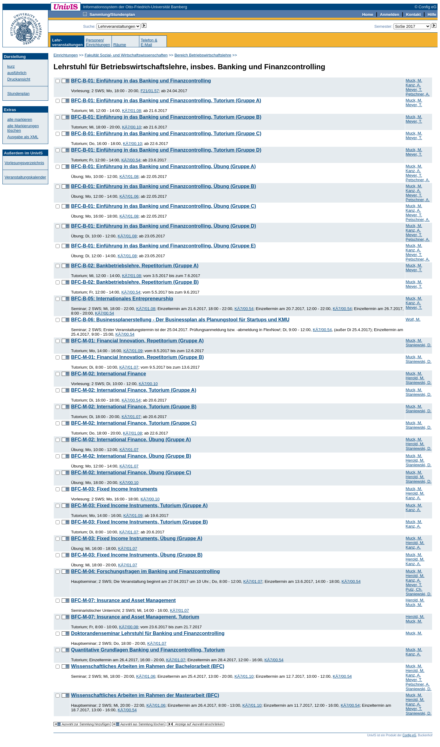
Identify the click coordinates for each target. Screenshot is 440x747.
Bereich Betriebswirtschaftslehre (202, 55)
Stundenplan (18, 93)
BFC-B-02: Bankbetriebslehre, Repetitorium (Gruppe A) (134, 265)
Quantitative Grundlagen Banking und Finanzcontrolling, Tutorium (148, 649)
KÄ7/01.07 (128, 367)
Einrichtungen (65, 55)
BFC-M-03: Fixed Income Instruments (114, 489)
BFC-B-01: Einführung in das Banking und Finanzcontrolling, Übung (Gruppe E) (163, 245)
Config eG (409, 735)
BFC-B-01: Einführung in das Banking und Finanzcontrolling (141, 80)
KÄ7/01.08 (131, 110)
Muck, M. (414, 80)
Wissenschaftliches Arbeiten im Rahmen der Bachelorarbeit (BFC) (147, 666)
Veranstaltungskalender (25, 177)
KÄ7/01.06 (128, 196)
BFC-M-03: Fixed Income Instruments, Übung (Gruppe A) (136, 538)
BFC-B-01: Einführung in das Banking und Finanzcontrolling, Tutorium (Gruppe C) (166, 133)
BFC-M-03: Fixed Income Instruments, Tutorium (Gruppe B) (139, 522)
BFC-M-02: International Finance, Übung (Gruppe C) (131, 472)
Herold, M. (415, 378)
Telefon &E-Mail (149, 42)
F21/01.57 (150, 90)
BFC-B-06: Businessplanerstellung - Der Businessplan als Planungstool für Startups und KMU (180, 319)
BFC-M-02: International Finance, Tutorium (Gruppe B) (133, 406)
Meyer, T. (414, 89)
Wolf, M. (413, 319)
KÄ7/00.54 (130, 160)
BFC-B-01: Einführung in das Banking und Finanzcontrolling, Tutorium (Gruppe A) (166, 100)
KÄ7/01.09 (132, 350)
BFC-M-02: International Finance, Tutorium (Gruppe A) (133, 390)
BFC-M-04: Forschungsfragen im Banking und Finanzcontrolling (145, 571)
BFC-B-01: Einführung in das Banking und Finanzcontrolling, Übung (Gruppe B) (163, 186)
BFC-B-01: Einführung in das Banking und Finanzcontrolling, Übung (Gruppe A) (163, 166)
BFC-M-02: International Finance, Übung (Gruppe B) (131, 456)
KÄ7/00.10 (131, 127)
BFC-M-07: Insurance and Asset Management (123, 600)
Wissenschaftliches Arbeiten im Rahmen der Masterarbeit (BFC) (145, 695)
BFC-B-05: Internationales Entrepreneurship (122, 298)
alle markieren (19, 119)
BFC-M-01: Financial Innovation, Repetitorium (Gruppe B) (137, 357)
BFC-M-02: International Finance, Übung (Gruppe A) (131, 439)
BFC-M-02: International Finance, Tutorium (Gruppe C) (133, 423)
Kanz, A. (413, 85)
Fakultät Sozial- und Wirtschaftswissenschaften (126, 55)
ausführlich (17, 72)
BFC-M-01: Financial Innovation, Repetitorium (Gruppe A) (137, 340)
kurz (11, 66)
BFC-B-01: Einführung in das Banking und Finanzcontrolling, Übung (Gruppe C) (163, 206)
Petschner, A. (418, 94)
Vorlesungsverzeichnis (24, 163)
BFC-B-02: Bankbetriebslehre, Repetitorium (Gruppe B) (135, 282)
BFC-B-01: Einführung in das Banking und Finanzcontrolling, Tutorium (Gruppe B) (166, 117)
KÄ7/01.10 (243, 676)
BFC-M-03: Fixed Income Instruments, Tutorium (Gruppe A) (139, 505)
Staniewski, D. (418, 345)
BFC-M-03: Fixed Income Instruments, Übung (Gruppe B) (136, 555)
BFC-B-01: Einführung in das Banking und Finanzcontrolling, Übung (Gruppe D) (163, 226)
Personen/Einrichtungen (98, 42)
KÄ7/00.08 (128, 627)
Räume (119, 44)
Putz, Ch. (414, 589)
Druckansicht (18, 79)
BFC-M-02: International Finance (108, 373)
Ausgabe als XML (22, 137)
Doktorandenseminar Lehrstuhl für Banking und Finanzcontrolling (147, 633)
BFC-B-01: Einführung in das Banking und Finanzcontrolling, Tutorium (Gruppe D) (166, 150)
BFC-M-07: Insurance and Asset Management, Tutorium (135, 616)
